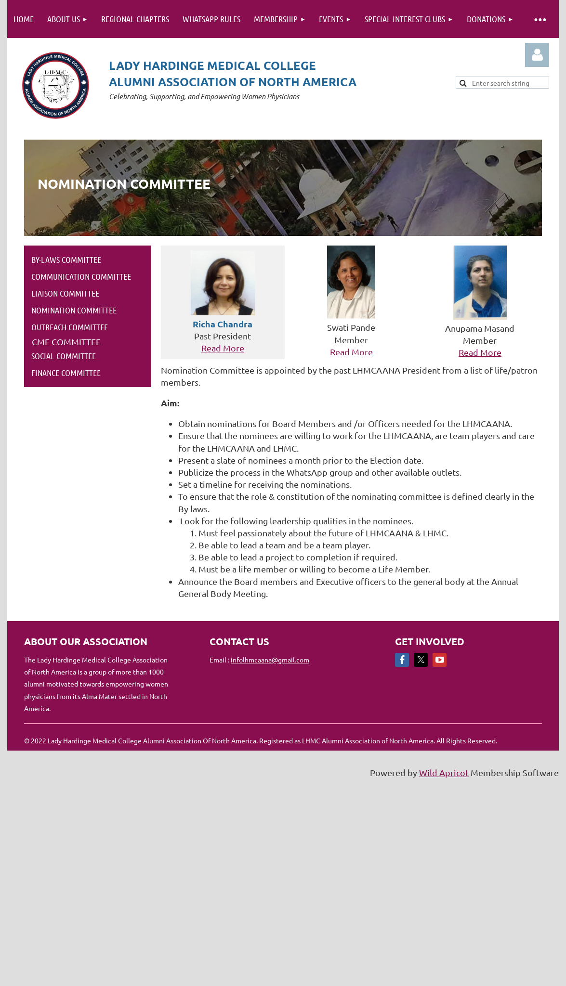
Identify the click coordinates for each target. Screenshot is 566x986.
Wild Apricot (444, 772)
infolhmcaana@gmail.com (270, 659)
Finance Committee (66, 372)
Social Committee (63, 355)
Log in (537, 55)
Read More (222, 348)
